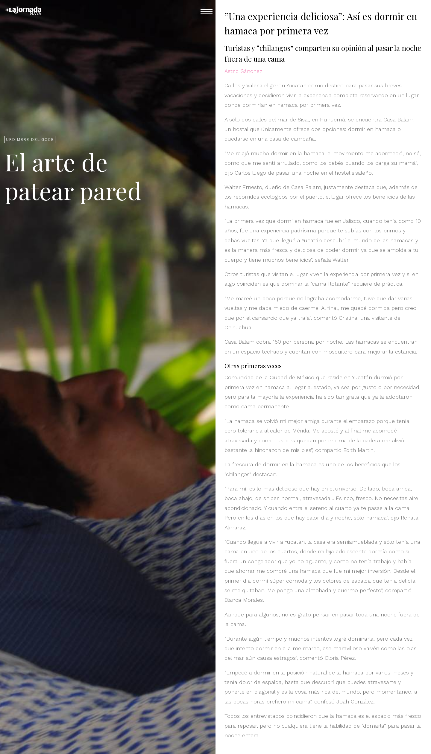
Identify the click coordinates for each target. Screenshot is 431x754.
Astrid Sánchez (243, 71)
